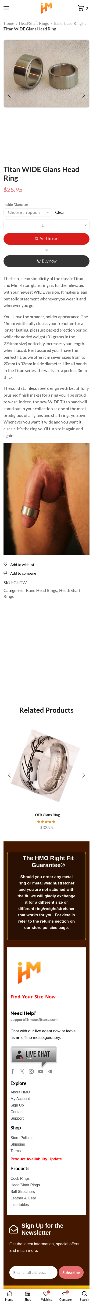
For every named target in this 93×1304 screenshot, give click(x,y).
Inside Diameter (16, 204)
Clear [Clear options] (60, 212)
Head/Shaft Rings (34, 23)
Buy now (49, 261)
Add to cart (49, 238)
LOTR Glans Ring (46, 815)
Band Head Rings (68, 23)
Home (9, 23)
